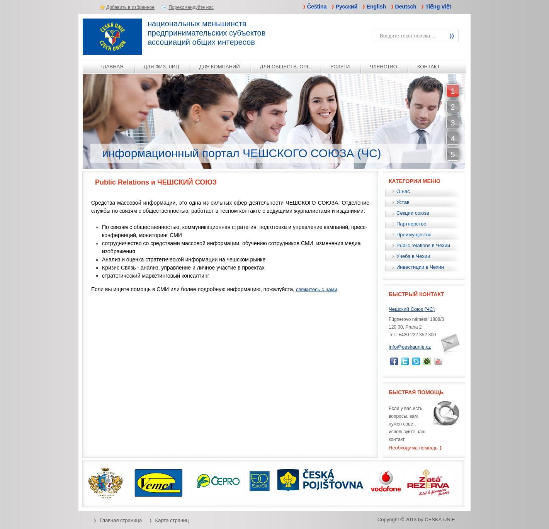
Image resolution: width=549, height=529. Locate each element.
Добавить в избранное (130, 7)
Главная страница (121, 520)
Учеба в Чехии (413, 256)
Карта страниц (172, 520)
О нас (403, 191)
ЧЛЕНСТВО (383, 67)
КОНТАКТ (428, 67)
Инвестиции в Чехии (420, 267)
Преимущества (414, 234)
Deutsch (405, 6)
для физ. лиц (161, 67)
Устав (403, 202)
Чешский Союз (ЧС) (412, 309)
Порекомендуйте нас (191, 7)
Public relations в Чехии (423, 245)
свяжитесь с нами (316, 289)
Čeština (317, 6)
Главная (112, 67)
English (376, 6)
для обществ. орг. (285, 67)
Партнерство (411, 224)
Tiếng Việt (438, 6)
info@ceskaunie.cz (410, 347)
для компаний (219, 67)
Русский (347, 6)
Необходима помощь (413, 447)
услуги (340, 67)
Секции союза (412, 213)
